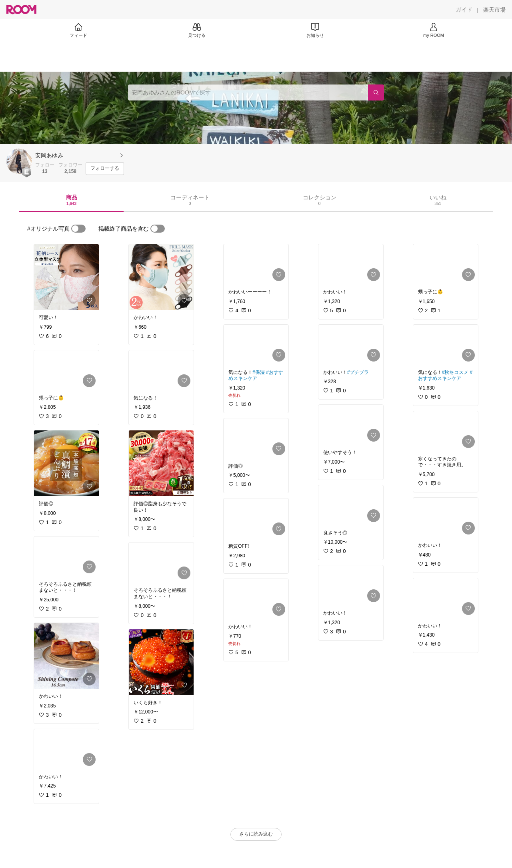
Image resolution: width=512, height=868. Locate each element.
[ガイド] (464, 9)
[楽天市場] (494, 9)
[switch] (78, 229)
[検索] (376, 92)
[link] (66, 277)
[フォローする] (105, 168)
